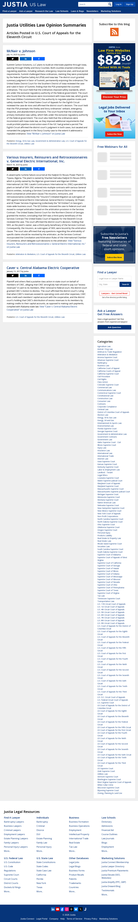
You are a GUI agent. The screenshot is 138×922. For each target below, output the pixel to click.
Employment (75, 830)
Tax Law (101, 596)
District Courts (11, 883)
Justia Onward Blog (111, 886)
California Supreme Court (108, 374)
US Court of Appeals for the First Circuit (114, 730)
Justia (72, 915)
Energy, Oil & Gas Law (25, 141)
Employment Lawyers (14, 834)
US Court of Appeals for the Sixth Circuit (114, 754)
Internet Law (102, 458)
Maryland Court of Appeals (108, 483)
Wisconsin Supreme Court (108, 787)
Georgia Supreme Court (107, 431)
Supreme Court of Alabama (109, 554)
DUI (38, 834)
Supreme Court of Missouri (108, 579)
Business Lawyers (13, 826)
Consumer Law (103, 401)
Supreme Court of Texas (107, 590)
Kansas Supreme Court (107, 464)
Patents (73, 878)
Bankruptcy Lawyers (14, 821)
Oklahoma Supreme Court (108, 527)
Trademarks (75, 883)
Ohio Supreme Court (106, 524)
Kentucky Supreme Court (108, 467)
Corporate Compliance (107, 406)
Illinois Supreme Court (106, 445)
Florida (39, 878)
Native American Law (106, 502)
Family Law (41, 842)
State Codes (42, 866)
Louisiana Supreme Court (108, 478)
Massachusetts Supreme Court (110, 489)
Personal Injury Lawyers (16, 846)
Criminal (40, 826)
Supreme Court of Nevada (108, 582)
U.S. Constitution (12, 862)
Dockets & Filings (12, 887)
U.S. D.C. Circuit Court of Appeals (111, 697)
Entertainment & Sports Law (109, 423)
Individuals (42, 817)
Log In (118, 4)
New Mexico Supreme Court (109, 511)
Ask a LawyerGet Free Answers (110, 312)
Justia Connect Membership (115, 862)
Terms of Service (74, 919)
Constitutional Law (105, 395)
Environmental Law (105, 426)
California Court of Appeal (108, 368)
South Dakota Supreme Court (110, 552)
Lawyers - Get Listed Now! (114, 293)
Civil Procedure (103, 376)
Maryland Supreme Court (108, 486)
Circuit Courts (10, 878)
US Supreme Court (105, 768)
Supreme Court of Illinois (107, 571)
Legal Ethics (102, 475)
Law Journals (108, 838)
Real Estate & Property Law (109, 538)
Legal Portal (41, 919)
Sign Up (129, 4)
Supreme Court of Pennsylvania (110, 587)
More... (7, 851)
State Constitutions (45, 862)
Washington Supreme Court (109, 779)
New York (41, 883)
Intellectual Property (79, 834)
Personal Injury (103, 532)
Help (62, 919)
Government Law (104, 439)
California (41, 874)
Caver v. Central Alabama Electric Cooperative (43, 267)
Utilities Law (29, 143)
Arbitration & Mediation (26, 254)
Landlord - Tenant (105, 472)
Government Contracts (107, 437)
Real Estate (74, 842)
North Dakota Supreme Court (110, 522)
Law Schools (61, 11)
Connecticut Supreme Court (109, 393)
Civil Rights (102, 379)
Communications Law (106, 390)
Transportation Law (105, 601)
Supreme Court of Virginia (108, 593)
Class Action (102, 382)
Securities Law (103, 546)
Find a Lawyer (10, 11)
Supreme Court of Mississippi (109, 576)
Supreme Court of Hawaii (108, 568)
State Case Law (43, 870)
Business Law (103, 365)
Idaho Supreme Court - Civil (109, 442)
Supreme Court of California (109, 563)
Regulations (10, 870)
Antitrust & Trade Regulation (109, 352)
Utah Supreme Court (106, 771)
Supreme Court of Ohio (107, 585)
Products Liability (104, 535)
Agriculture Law (104, 346)
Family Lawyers (11, 842)
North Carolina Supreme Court (110, 519)
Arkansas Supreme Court (108, 360)
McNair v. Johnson (21, 51)
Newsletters (92, 11)
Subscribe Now (114, 257)
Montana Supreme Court (108, 500)
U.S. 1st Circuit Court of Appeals (110, 606)
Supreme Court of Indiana (108, 574)
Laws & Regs (77, 11)
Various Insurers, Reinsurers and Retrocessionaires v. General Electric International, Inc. (47, 159)
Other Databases (79, 858)
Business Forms (77, 870)
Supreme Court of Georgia (108, 565)
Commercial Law (104, 387)
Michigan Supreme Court (107, 494)
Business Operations (79, 826)
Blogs (104, 842)
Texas (39, 887)
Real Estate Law (104, 541)
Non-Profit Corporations (107, 516)
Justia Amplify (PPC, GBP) (114, 882)
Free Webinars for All (112, 146)
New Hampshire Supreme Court (110, 508)
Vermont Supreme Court (107, 776)
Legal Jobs (74, 862)
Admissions (107, 826)
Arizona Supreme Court (107, 357)
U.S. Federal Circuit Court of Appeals (112, 700)
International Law (104, 453)
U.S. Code (8, 866)
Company (53, 919)
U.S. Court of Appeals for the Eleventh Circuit (55, 254)
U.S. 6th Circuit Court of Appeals (110, 615)
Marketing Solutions (111, 11)
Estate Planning (44, 838)
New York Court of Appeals (109, 513)
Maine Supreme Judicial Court (109, 480)
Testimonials (108, 890)
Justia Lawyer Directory (113, 866)
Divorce (40, 830)
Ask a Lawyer (26, 11)
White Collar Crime (105, 785)
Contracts (101, 404)
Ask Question (114, 327)
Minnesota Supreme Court (108, 497)
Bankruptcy (102, 363)
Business (74, 817)
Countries (74, 887)
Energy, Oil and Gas (105, 420)
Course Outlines (109, 834)
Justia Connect (27, 919)
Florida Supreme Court (107, 428)
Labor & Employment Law (108, 469)
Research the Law (44, 11)
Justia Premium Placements (115, 870)
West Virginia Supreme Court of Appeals (114, 782)
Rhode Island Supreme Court (109, 543)
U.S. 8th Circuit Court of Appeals (110, 620)
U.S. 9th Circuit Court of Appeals (110, 623)
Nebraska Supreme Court (108, 505)
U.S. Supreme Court (105, 702)
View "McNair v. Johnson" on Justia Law (46, 133)
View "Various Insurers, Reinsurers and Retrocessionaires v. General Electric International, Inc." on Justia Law (46, 243)
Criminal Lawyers (12, 830)
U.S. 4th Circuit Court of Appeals (110, 609)
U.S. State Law (44, 858)
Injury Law (101, 448)
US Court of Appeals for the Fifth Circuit (114, 727)
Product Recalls (76, 874)
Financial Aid (108, 830)
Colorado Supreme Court (108, 384)
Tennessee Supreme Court (108, 598)
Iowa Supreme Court (106, 461)
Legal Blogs (75, 866)
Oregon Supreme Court (107, 530)
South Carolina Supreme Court (110, 549)
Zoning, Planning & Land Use (109, 793)
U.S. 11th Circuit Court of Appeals (111, 604)
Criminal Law (102, 409)
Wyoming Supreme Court (108, 790)
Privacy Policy (90, 919)
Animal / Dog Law (105, 349)
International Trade (105, 456)
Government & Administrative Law (50, 141)
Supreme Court (11, 874)
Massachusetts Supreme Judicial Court (113, 491)
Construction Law (104, 398)
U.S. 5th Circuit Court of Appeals (110, 612)
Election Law (102, 415)
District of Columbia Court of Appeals (113, 412)
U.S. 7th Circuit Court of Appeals (110, 617)
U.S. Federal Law (13, 858)
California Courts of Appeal (108, 371)
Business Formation (79, 821)
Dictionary (107, 821)
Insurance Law (103, 450)
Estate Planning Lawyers (16, 838)
